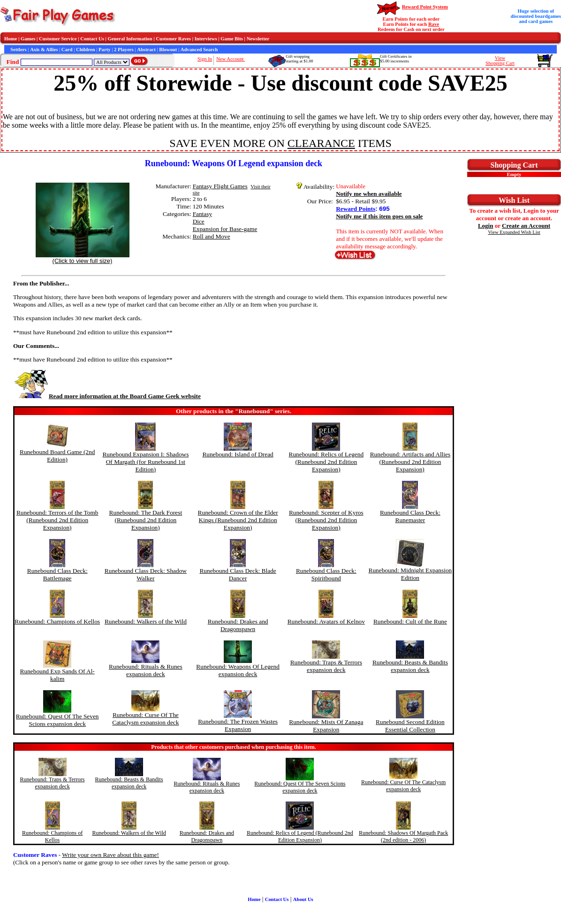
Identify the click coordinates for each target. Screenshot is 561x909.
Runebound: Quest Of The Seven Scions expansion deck (57, 720)
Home (10, 38)
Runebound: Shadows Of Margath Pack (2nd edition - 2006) (403, 836)
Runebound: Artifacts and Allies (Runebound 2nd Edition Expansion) (410, 462)
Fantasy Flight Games (220, 186)
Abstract (146, 49)
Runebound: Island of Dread (237, 454)
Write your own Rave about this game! (110, 854)
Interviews (206, 38)
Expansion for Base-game (225, 228)
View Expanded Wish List (514, 232)
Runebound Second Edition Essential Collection (410, 725)
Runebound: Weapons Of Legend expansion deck (237, 670)
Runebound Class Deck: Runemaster (410, 516)
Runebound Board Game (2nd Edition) (57, 455)
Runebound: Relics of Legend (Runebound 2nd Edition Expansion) (326, 462)
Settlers (18, 49)
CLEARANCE (321, 143)
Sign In (204, 59)
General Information (130, 38)
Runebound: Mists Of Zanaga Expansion (326, 725)
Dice (199, 221)
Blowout (168, 49)
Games (28, 38)
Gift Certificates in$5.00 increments (395, 58)
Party (104, 49)
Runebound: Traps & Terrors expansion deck (326, 666)
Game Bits (231, 38)
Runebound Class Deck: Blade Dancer (237, 574)
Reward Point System (425, 6)
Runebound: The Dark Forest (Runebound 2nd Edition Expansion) (145, 520)
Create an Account (526, 225)
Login (485, 225)
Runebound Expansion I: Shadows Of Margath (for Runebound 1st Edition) (145, 462)
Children (85, 49)
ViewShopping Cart (500, 60)
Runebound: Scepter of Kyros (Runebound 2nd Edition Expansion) (326, 520)
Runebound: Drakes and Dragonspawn (238, 625)
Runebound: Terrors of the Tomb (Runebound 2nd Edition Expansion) (57, 520)
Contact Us (92, 38)
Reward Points (355, 208)
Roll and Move (211, 236)
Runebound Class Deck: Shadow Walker (146, 574)
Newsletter (258, 38)
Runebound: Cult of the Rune (410, 621)
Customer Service (58, 38)
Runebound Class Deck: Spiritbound (326, 574)
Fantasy (202, 213)
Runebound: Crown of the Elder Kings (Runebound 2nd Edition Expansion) (238, 520)
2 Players (124, 49)
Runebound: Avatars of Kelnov (326, 621)
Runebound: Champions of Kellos (57, 621)
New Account (230, 59)
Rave (433, 24)
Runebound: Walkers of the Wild (146, 621)
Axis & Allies (44, 49)
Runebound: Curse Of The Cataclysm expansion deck (145, 718)
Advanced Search (199, 49)
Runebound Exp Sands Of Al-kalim (57, 675)
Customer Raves (173, 38)
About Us (303, 899)
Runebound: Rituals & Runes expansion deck (145, 670)
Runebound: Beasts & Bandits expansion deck (410, 666)
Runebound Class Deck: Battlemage (57, 574)
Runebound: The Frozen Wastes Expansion (238, 725)
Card (67, 49)
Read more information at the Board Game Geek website (107, 396)
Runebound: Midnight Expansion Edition (410, 574)
